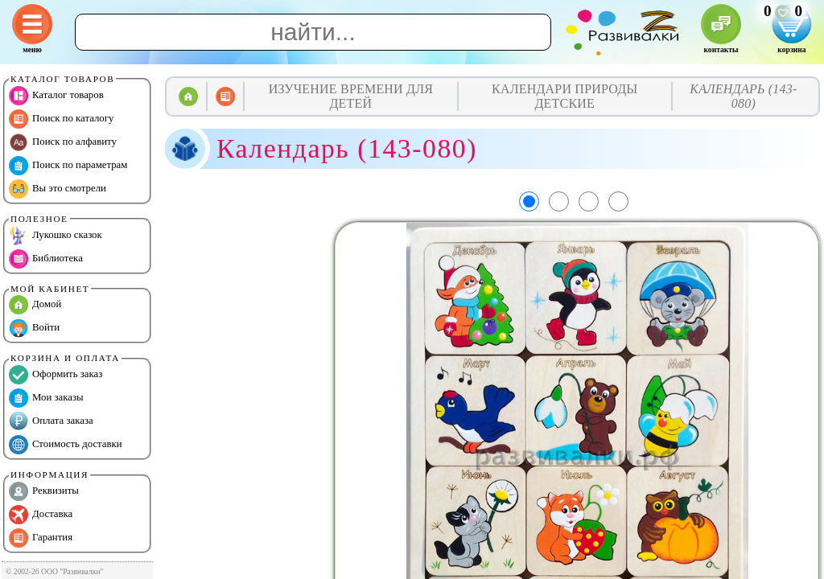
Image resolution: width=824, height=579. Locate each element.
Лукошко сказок (55, 235)
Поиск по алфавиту (63, 142)
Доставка (40, 514)
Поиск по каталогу (61, 119)
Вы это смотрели (57, 189)
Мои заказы (46, 398)
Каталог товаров (56, 95)
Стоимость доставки (65, 444)
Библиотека (46, 259)
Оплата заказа (51, 421)
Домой (35, 304)
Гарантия (40, 538)
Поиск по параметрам (68, 165)
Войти (34, 328)
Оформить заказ (55, 374)
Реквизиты (44, 491)
